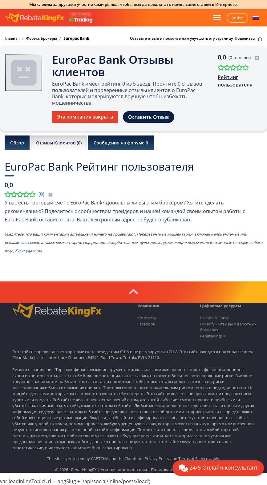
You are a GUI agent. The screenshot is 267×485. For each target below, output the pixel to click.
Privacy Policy (156, 458)
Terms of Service (193, 458)
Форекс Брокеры (41, 38)
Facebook (146, 324)
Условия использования (124, 469)
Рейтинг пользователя (235, 81)
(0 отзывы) (244, 57)
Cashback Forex (214, 318)
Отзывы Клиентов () (59, 143)
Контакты (146, 318)
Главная (12, 38)
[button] (256, 17)
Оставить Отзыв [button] (148, 117)
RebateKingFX (212, 336)
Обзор (17, 143)
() (45, 194)
